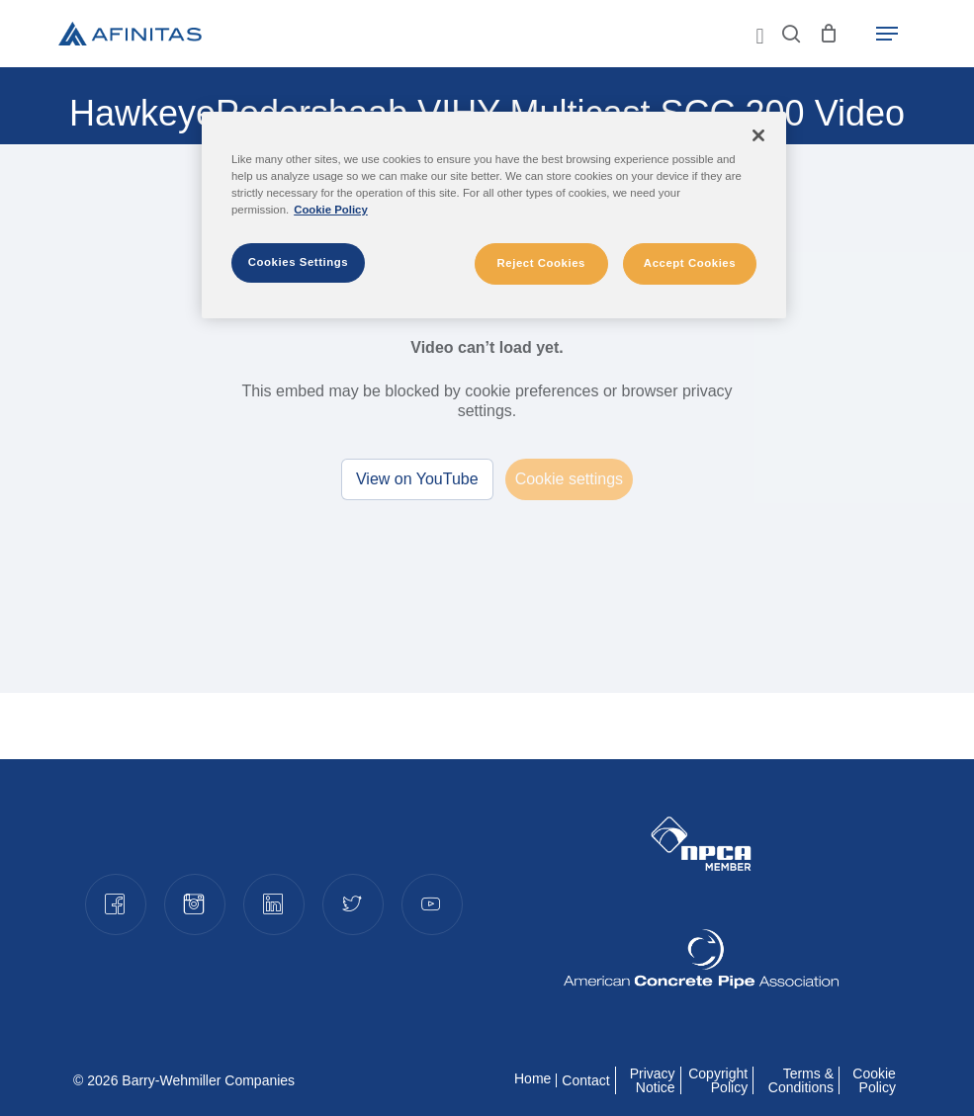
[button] (887, 33)
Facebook (114, 903)
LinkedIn (273, 903)
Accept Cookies (690, 263)
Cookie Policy (874, 1080)
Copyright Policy (718, 1080)
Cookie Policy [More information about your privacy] (331, 209)
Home (532, 1078)
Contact (585, 1080)
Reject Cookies (540, 263)
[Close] (758, 135)
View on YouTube (417, 479)
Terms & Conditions (801, 1080)
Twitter (352, 903)
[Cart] (829, 33)
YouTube (431, 903)
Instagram (193, 903)
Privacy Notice (652, 1080)
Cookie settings (569, 479)
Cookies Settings (298, 262)
